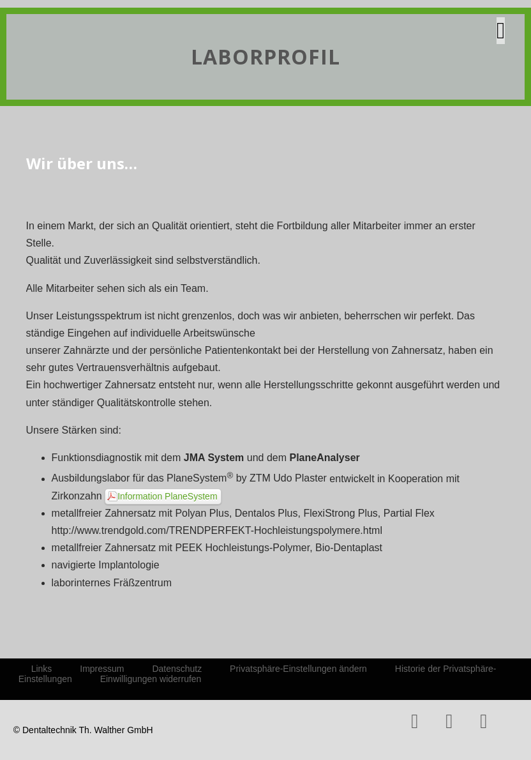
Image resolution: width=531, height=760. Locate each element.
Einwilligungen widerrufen (151, 679)
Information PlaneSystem (167, 496)
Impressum (102, 669)
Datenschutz (177, 669)
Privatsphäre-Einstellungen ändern (298, 669)
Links (41, 669)
